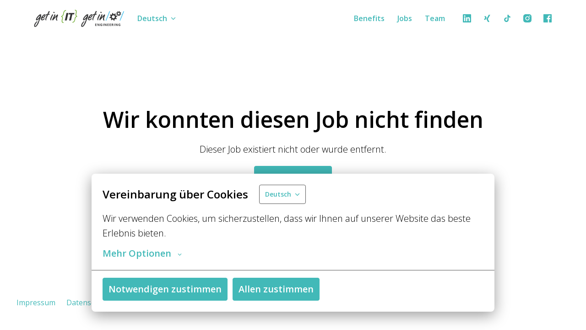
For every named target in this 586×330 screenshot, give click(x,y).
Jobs (404, 18)
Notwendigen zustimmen (165, 289)
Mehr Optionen (142, 253)
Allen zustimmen (276, 289)
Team (435, 18)
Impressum (35, 302)
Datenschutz (88, 302)
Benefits (369, 18)
